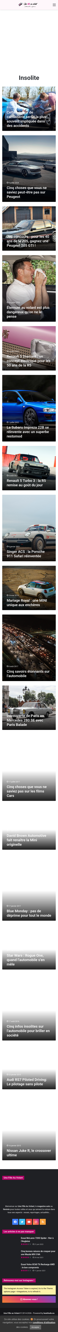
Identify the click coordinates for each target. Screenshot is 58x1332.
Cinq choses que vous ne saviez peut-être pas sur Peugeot (27, 192)
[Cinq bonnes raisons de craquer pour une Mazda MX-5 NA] (10, 1255)
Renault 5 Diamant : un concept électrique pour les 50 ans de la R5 (28, 360)
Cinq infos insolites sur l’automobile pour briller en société (28, 1030)
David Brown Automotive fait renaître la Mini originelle (26, 840)
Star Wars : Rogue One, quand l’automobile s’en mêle (26, 959)
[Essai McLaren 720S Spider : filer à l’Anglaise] (10, 1242)
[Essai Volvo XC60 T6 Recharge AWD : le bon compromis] (10, 1268)
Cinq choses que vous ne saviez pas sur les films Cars (27, 791)
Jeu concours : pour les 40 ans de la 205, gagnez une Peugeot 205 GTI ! (28, 241)
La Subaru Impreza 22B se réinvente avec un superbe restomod (28, 431)
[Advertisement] (29, 42)
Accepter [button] (35, 1327)
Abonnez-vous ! (29, 1299)
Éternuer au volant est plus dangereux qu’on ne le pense (28, 312)
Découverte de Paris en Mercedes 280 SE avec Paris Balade (25, 720)
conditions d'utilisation (44, 1322)
